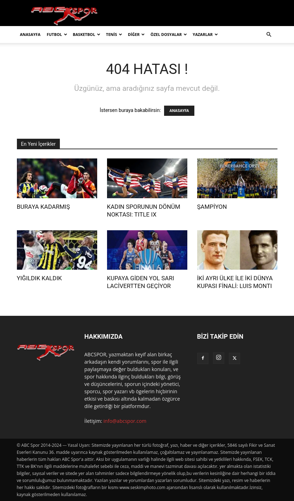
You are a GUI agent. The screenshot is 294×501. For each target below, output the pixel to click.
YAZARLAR (205, 34)
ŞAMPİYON (212, 206)
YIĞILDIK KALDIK (39, 278)
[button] (269, 34)
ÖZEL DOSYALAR (168, 34)
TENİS (114, 34)
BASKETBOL (86, 34)
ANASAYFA (30, 34)
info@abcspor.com (125, 421)
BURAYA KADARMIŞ (43, 206)
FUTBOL (57, 34)
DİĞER (136, 34)
